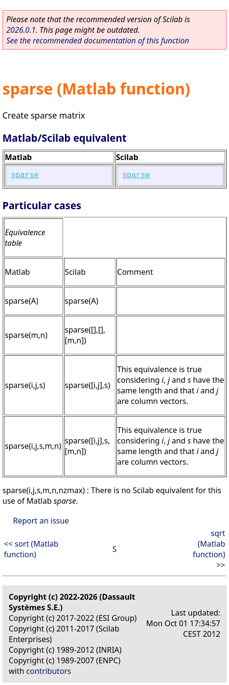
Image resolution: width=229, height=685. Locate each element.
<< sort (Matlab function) (31, 549)
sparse (25, 175)
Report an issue (41, 520)
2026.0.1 (21, 30)
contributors (48, 671)
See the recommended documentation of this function (97, 40)
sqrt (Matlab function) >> (209, 549)
